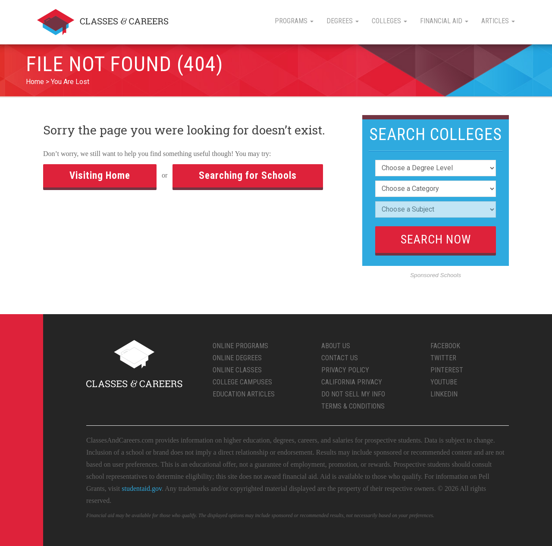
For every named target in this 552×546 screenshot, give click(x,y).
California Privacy (351, 382)
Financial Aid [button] (444, 21)
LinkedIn (444, 394)
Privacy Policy (345, 370)
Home (35, 82)
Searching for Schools (248, 175)
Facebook (445, 346)
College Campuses (242, 382)
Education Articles (244, 394)
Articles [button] (498, 21)
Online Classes (237, 370)
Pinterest (446, 370)
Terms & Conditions (353, 406)
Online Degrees (237, 358)
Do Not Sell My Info (353, 394)
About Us (335, 346)
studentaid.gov (142, 488)
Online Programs (240, 346)
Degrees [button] (342, 21)
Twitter (443, 358)
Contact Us (339, 358)
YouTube (443, 382)
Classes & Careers (102, 22)
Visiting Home (99, 175)
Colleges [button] (389, 21)
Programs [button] (294, 21)
